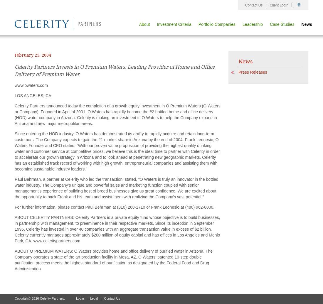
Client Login (279, 5)
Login (80, 298)
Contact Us (254, 5)
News (306, 24)
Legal (94, 298)
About (144, 24)
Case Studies (282, 24)
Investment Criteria (174, 24)
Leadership (253, 24)
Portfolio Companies (216, 24)
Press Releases (252, 72)
